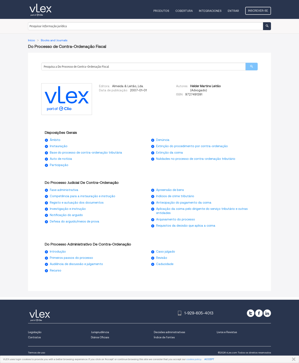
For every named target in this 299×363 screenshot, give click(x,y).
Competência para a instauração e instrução (82, 196)
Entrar (233, 10)
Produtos (161, 10)
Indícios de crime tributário (175, 196)
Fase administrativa (64, 190)
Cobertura (184, 10)
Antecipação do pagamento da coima (183, 202)
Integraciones (210, 10)
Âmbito (55, 140)
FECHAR (293, 359)
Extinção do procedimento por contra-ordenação (192, 146)
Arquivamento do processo (175, 219)
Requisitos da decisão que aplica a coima (185, 225)
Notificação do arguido (66, 215)
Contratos (34, 337)
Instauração (58, 146)
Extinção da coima (169, 152)
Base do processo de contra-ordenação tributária (86, 152)
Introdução (58, 251)
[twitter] (250, 313)
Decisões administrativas (169, 332)
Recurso (55, 270)
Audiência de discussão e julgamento (76, 264)
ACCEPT (209, 359)
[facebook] (259, 313)
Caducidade (164, 264)
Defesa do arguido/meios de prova (74, 221)
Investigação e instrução (68, 208)
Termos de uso (36, 352)
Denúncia (162, 140)
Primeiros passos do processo (71, 257)
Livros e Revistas (227, 332)
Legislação (34, 332)
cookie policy (193, 359)
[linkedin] (267, 313)
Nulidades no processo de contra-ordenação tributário (195, 158)
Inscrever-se (258, 10)
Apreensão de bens (170, 190)
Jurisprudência (100, 332)
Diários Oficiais (100, 337)
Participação (59, 165)
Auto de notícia (61, 158)
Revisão (161, 257)
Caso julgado (165, 251)
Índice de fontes (164, 337)
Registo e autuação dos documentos (77, 202)
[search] (251, 66)
